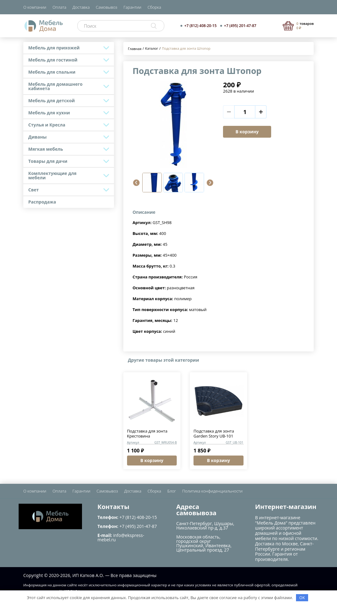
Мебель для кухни (49, 113)
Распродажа (42, 202)
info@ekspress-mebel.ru (121, 537)
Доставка (80, 7)
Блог (171, 491)
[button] (136, 182)
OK (302, 597)
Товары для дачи (47, 161)
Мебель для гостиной (52, 60)
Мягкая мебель (45, 149)
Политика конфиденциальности (212, 491)
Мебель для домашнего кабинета (55, 86)
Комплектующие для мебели (52, 175)
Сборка (154, 7)
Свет (33, 190)
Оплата (59, 7)
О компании (34, 7)
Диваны (37, 137)
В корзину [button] (151, 460)
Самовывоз (106, 7)
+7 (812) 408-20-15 (200, 25)
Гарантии (132, 7)
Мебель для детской (51, 100)
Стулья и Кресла (46, 125)
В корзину (246, 132)
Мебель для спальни (51, 72)
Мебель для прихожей (54, 48)
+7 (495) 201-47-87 (240, 25)
